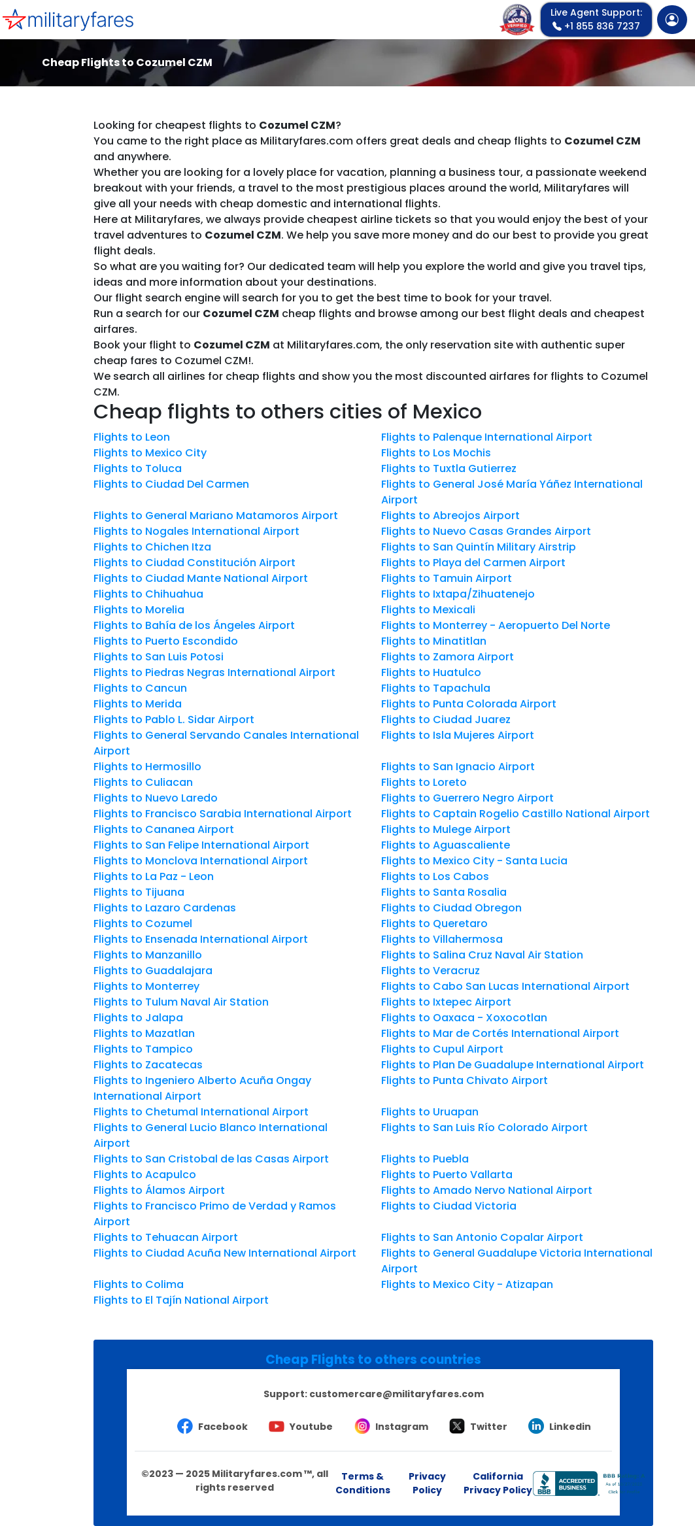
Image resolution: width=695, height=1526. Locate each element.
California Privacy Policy (498, 1483)
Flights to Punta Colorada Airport (468, 703)
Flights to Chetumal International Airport (201, 1111)
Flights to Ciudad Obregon (451, 907)
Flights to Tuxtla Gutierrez (449, 468)
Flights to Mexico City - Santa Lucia (474, 860)
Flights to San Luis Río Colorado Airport (484, 1127)
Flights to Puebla (425, 1158)
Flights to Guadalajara (152, 970)
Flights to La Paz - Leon (153, 876)
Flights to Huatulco (431, 672)
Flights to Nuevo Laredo (155, 797)
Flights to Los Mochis (436, 452)
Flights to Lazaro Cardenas (164, 907)
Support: (373, 1393)
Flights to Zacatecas (148, 1064)
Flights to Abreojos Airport (450, 515)
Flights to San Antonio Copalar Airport (482, 1237)
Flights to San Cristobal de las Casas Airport (211, 1158)
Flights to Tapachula (435, 688)
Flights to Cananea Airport (163, 829)
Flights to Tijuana (138, 892)
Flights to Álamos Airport (159, 1190)
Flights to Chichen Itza (152, 546)
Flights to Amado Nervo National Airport (486, 1190)
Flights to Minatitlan (433, 641)
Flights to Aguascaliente (445, 845)
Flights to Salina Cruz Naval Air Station (482, 954)
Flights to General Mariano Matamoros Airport (215, 515)
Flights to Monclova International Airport (200, 860)
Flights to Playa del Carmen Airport (473, 562)
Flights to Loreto (424, 782)
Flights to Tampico (143, 1049)
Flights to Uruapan (430, 1111)
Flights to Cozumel (142, 923)
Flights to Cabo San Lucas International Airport (505, 986)
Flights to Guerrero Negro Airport (467, 797)
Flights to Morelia (138, 609)
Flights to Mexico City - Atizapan (467, 1284)
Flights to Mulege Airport (446, 829)
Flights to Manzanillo (147, 954)
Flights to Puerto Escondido (165, 641)
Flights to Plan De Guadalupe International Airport (512, 1064)
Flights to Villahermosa (442, 939)
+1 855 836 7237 (596, 19)
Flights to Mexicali (428, 609)
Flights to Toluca (137, 468)
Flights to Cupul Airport (442, 1049)
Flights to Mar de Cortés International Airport (500, 1033)
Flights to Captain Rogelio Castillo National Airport (515, 813)
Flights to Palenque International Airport (486, 437)
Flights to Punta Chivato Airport (464, 1080)
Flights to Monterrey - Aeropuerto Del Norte (495, 625)
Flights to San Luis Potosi (158, 656)
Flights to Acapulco (144, 1174)
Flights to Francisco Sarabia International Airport (222, 813)
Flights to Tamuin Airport (446, 578)
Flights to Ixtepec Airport (446, 1001)
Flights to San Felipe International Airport (201, 845)
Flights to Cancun (140, 688)
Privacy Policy (427, 1483)
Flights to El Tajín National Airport (181, 1300)
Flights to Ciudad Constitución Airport (194, 562)
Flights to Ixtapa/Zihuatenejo (458, 594)
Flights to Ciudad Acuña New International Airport (224, 1253)
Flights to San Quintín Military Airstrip (478, 546)
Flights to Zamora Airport (447, 656)
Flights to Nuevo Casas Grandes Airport (486, 531)
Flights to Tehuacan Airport (165, 1237)
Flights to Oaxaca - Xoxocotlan (464, 1017)
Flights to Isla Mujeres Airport (457, 735)
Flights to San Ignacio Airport (458, 766)
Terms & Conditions (362, 1483)
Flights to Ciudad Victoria (449, 1205)
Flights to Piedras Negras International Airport (214, 672)
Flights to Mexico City (150, 452)
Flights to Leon (131, 437)
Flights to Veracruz (430, 970)
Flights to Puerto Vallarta (447, 1174)
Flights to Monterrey (146, 986)
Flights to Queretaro (434, 923)
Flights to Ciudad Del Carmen (171, 484)
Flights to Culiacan (143, 782)
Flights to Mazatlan (144, 1033)
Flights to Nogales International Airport (196, 531)
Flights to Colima (138, 1284)
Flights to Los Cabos (435, 876)
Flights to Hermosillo (147, 766)
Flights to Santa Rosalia (444, 892)
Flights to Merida (137, 703)
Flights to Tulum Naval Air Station (181, 1001)
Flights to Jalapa (138, 1017)
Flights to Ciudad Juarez (446, 719)
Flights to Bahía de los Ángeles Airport (194, 625)
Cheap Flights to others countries (373, 1359)
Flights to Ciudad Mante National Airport (200, 578)
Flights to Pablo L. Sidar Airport (173, 719)
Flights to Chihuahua (148, 594)
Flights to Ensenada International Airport (200, 939)
